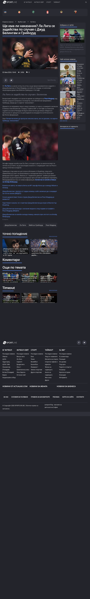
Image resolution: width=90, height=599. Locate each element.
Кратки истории (64, 372)
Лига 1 (19, 367)
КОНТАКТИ (80, 397)
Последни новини (8, 354)
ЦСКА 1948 (6, 364)
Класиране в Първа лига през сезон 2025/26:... (80, 68)
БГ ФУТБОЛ (28, 2)
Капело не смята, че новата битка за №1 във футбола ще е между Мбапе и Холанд (29, 280)
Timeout (8, 288)
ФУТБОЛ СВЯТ (23, 350)
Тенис (33, 359)
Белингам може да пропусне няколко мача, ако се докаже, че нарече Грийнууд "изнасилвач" (10, 281)
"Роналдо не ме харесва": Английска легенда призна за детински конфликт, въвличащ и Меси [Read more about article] (11, 301)
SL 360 (62, 349)
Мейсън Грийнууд (36, 225)
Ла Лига (8, 86)
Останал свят (21, 375)
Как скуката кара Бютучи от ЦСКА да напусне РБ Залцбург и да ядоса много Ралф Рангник (72, 39)
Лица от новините (51, 356)
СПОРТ (34, 350)
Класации (62, 375)
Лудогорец (6, 362)
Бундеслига (20, 364)
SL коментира (64, 356)
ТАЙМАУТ (49, 350)
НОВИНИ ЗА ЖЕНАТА (38, 386)
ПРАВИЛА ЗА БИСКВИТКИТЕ (40, 397)
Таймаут (57, 2)
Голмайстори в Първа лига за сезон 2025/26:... (81, 82)
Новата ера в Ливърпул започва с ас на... (80, 89)
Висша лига (21, 356)
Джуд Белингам (11, 225)
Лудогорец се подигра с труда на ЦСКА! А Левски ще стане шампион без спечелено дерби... (43, 252)
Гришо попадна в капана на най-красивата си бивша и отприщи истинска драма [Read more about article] (47, 301)
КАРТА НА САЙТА (68, 397)
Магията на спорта (51, 359)
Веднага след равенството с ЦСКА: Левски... (81, 96)
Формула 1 (34, 367)
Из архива (62, 362)
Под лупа (62, 364)
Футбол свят (39, 2)
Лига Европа (21, 372)
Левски (4, 356)
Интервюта (63, 377)
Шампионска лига (23, 370)
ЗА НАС (6, 397)
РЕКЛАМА (56, 397)
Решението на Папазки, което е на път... (80, 103)
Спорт (48, 2)
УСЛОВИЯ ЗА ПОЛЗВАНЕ (19, 397)
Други (47, 380)
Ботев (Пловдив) (8, 372)
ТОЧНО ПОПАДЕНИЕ (14, 234)
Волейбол (34, 362)
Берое (4, 375)
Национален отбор (9, 377)
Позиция (62, 359)
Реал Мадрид (49, 98)
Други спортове (36, 372)
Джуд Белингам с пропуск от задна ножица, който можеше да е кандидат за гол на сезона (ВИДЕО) (47, 281)
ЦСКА (4, 359)
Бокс (32, 356)
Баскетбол (34, 364)
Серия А (19, 362)
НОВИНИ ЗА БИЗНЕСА (66, 386)
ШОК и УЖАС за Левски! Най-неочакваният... (82, 110)
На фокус (62, 370)
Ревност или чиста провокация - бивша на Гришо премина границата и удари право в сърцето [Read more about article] (29, 301)
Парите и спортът (65, 367)
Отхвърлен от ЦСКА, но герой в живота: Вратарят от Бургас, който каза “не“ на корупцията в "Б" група (15, 252)
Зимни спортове (36, 370)
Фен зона (48, 377)
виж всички (63, 121)
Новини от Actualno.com (14, 386)
